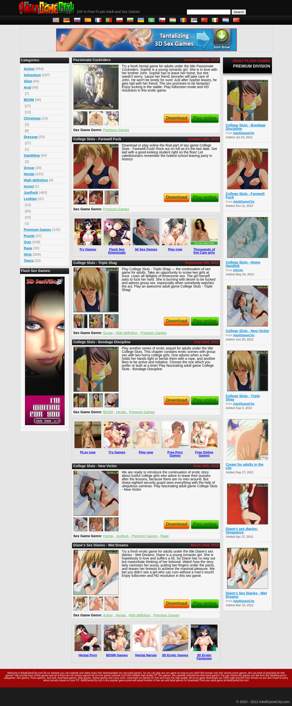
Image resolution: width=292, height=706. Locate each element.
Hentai (29, 174)
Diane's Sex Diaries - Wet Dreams (246, 594)
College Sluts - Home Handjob (243, 264)
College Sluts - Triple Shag (243, 397)
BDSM (29, 100)
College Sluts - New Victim (247, 331)
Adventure (32, 75)
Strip (28, 254)
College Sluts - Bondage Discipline (246, 126)
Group (29, 168)
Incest (29, 186)
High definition (36, 180)
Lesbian (30, 199)
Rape (28, 248)
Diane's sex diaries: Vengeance (242, 530)
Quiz (27, 242)
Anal (27, 87)
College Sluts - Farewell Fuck (245, 195)
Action (29, 69)
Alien (28, 81)
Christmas (32, 118)
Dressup (31, 137)
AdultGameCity (244, 133)
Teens (28, 261)
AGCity (238, 270)
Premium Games (37, 230)
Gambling (32, 155)
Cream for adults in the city (244, 466)
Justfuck (31, 193)
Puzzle (29, 236)
